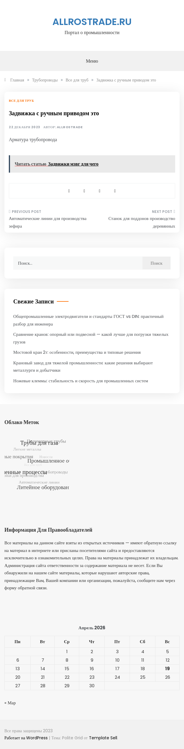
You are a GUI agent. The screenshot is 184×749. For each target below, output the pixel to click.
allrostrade (70, 127)
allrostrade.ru (92, 21)
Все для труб (21, 100)
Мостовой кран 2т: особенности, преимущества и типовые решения (77, 352)
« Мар (10, 703)
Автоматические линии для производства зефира (48, 222)
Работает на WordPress (26, 738)
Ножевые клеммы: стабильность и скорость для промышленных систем (80, 381)
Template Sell (103, 738)
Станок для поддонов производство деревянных (141, 222)
